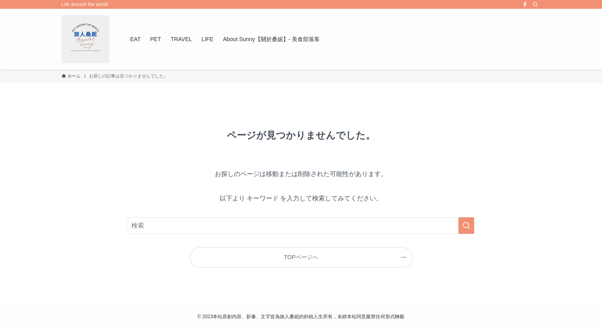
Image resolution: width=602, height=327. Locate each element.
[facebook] (525, 4)
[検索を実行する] (466, 225)
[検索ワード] (301, 225)
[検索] (535, 4)
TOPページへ (301, 257)
